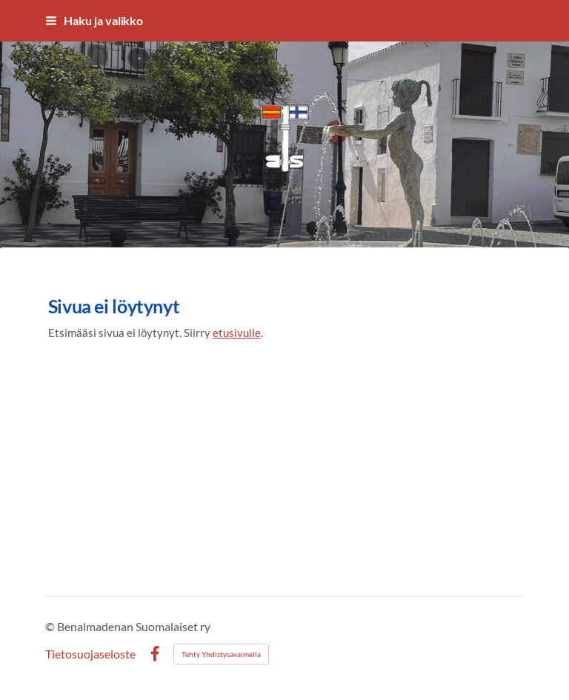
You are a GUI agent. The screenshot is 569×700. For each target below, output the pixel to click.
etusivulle (237, 332)
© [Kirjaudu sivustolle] (51, 626)
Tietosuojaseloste (90, 654)
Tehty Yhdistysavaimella (221, 654)
